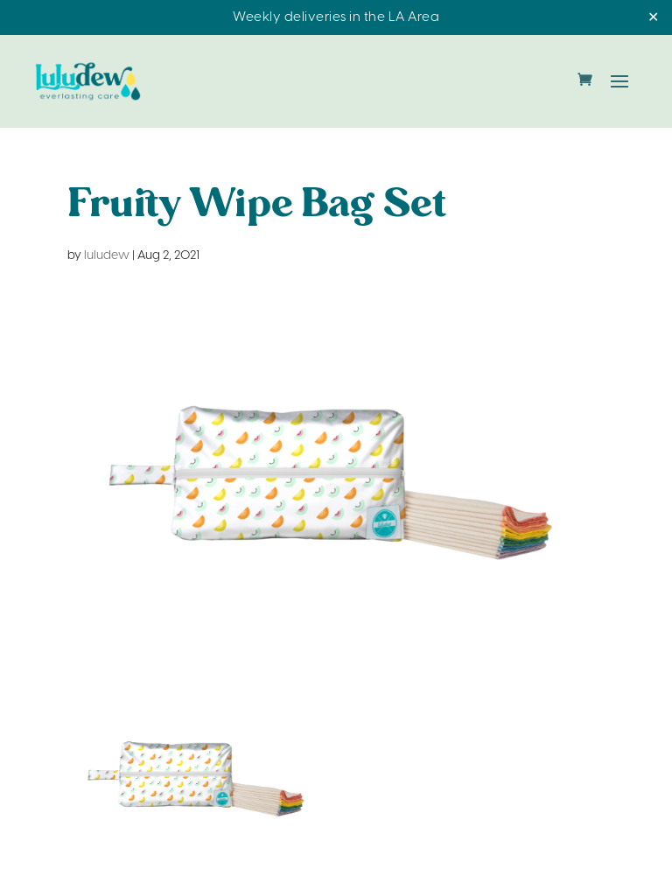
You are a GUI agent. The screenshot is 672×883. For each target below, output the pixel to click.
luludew (107, 256)
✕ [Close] (653, 18)
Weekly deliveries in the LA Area (336, 18)
